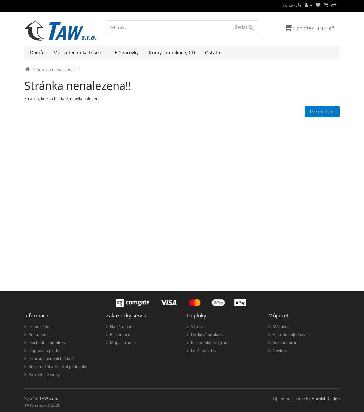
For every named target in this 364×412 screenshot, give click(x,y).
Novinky (279, 350)
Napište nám (122, 326)
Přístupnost (39, 334)
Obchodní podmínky (46, 342)
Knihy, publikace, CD (172, 52)
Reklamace (120, 334)
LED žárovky (125, 52)
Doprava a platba (44, 350)
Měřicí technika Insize (77, 52)
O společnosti (41, 326)
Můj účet (280, 326)
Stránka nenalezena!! (56, 69)
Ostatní (213, 52)
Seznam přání (285, 342)
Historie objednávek (291, 334)
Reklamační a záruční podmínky (57, 366)
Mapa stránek (123, 342)
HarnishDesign (326, 398)
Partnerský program (210, 342)
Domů (36, 52)
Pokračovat (322, 111)
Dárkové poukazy (207, 334)
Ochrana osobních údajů (51, 358)
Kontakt (292, 5)
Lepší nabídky (203, 350)
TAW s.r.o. (48, 398)
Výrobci (198, 326)
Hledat (242, 27)
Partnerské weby (44, 374)
